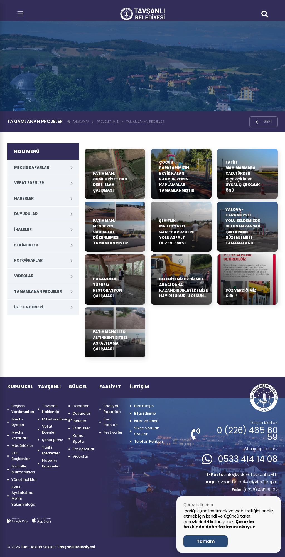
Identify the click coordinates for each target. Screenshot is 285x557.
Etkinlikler (26, 245)
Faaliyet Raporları (112, 408)
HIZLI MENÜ (27, 151)
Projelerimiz (108, 121)
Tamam (206, 541)
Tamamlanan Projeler (145, 121)
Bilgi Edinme (145, 413)
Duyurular (26, 214)
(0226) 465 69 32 (253, 491)
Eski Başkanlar (20, 456)
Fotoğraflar (28, 260)
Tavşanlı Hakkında (50, 408)
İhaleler (23, 229)
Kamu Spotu (78, 438)
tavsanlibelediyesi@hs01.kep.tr (240, 483)
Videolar (23, 276)
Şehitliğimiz (52, 439)
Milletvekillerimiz (52, 419)
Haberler (24, 198)
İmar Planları (111, 422)
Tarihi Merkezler (51, 450)
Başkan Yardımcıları (21, 408)
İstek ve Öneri (28, 307)
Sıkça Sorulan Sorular (146, 431)
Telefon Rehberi (148, 441)
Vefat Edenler (29, 182)
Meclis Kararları (32, 167)
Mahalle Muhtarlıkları (21, 469)
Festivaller (113, 432)
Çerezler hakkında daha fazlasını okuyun (219, 524)
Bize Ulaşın (144, 406)
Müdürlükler (21, 445)
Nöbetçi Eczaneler (51, 463)
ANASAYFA (78, 121)
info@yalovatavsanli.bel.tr (239, 475)
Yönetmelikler (21, 479)
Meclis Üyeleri (17, 422)
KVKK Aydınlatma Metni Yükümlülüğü (21, 495)
